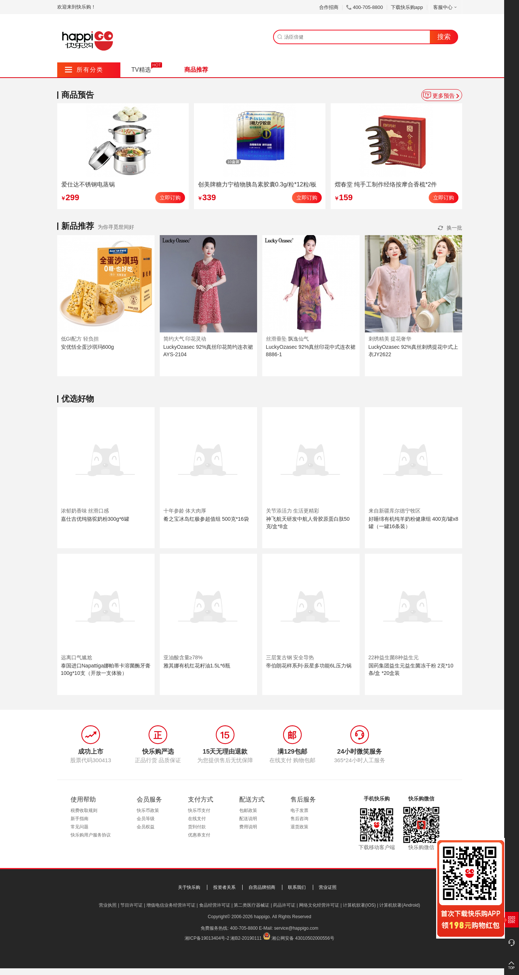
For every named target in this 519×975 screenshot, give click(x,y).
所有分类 (84, 69)
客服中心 (445, 7)
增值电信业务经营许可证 (170, 905)
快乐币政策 (148, 810)
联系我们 (297, 887)
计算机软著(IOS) (359, 905)
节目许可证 (131, 905)
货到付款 (197, 826)
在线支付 (197, 818)
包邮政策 (248, 810)
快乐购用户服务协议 (91, 835)
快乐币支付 (199, 810)
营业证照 (328, 887)
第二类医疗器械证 (251, 905)
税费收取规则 (84, 810)
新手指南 (79, 818)
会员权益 (146, 826)
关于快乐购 (189, 887)
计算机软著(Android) (399, 905)
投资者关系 (224, 887)
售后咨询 (299, 818)
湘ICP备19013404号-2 (207, 938)
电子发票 (299, 810)
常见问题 (79, 826)
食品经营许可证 (214, 905)
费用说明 (248, 826)
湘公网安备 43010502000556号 (303, 938)
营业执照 (108, 905)
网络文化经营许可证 (319, 905)
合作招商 (328, 7)
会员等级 (146, 818)
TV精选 (141, 69)
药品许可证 (284, 905)
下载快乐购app (407, 7)
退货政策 (299, 826)
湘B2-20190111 (246, 938)
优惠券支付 (199, 835)
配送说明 (248, 818)
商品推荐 (196, 69)
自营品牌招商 (262, 887)
